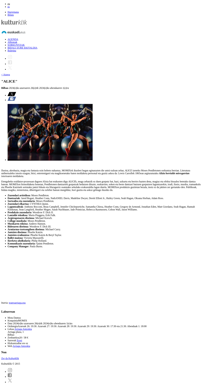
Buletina (12, 50)
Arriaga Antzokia (23, 329)
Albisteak (12, 42)
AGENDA (13, 39)
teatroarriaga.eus (17, 302)
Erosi (19, 340)
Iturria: (5, 302)
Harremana (13, 12)
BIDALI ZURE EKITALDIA (22, 47)
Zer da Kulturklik (10, 358)
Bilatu (11, 15)
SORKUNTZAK (16, 45)
